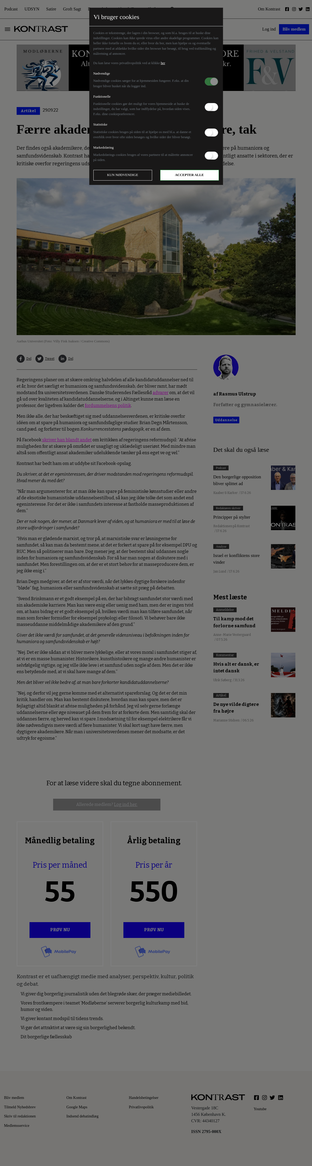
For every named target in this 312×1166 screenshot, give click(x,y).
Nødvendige (101, 73)
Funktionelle (102, 96)
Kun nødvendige (122, 175)
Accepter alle (189, 175)
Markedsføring (103, 147)
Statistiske (100, 124)
